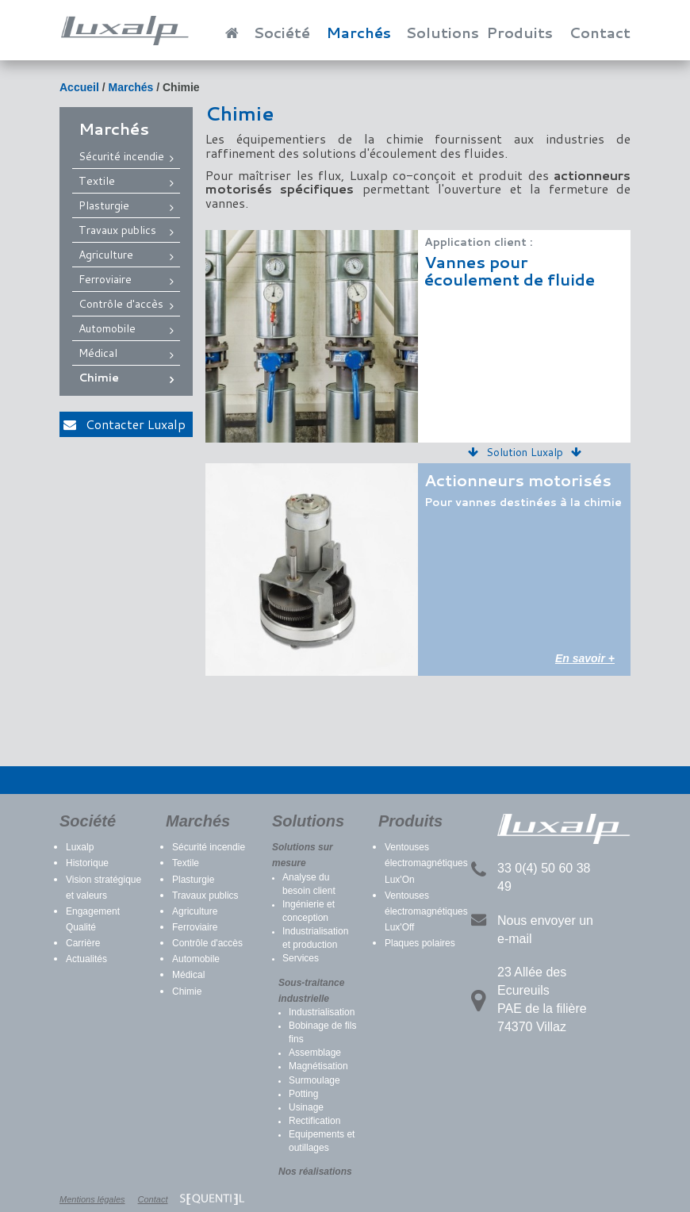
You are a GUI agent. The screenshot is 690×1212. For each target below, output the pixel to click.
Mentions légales (92, 1199)
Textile (97, 181)
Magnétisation (318, 1066)
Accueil (79, 87)
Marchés (358, 32)
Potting (303, 1093)
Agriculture (106, 255)
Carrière (83, 943)
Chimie (181, 87)
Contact (600, 32)
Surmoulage (314, 1080)
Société (282, 32)
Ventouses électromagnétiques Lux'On (426, 863)
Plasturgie (104, 205)
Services (300, 958)
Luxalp (80, 847)
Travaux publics (117, 230)
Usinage (306, 1107)
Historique (87, 863)
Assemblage (315, 1052)
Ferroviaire (105, 279)
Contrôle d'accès (121, 304)
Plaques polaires (420, 943)
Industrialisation (322, 1012)
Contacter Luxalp (124, 424)
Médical (98, 353)
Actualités (86, 959)
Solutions (442, 32)
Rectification (314, 1120)
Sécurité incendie (121, 156)
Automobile (107, 328)
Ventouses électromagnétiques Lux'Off (426, 911)
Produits (519, 32)
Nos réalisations (315, 1171)
